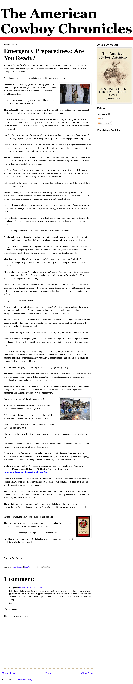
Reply (10, 603)
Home (48, 673)
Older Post (87, 673)
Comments (103, 123)
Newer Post (8, 673)
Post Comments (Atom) (22, 679)
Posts (101, 118)
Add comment (11, 609)
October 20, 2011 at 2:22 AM (31, 587)
